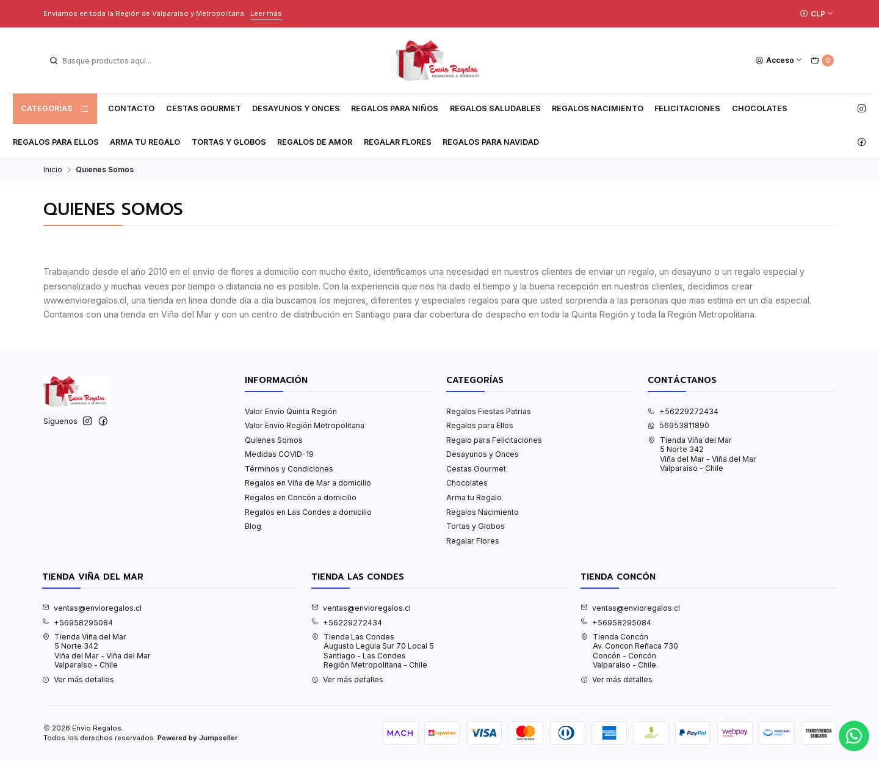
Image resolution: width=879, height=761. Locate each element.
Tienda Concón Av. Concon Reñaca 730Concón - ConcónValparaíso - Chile (629, 650)
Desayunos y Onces (296, 108)
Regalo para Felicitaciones (494, 440)
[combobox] (110, 60)
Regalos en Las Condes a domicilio (308, 512)
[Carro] (822, 60)
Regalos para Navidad (491, 142)
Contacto (131, 108)
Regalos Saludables (495, 108)
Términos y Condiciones (289, 468)
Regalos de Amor (314, 142)
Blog (253, 526)
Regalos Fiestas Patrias (488, 411)
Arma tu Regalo (145, 142)
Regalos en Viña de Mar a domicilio (308, 482)
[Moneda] (816, 13)
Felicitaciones (687, 108)
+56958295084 (77, 622)
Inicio (52, 169)
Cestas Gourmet (203, 108)
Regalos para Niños (394, 108)
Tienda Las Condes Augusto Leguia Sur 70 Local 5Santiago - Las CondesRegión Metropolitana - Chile (372, 650)
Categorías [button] (55, 109)
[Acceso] (779, 60)
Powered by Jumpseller (197, 738)
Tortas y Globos (229, 142)
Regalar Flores (398, 142)
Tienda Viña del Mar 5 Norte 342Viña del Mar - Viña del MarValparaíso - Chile (702, 454)
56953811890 (678, 425)
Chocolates (759, 108)
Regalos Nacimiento (597, 108)
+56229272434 (683, 411)
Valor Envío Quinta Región (291, 411)
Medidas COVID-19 (279, 454)
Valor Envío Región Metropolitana (304, 425)
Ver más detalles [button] (78, 679)
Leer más (266, 13)
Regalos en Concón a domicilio (300, 497)
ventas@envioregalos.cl (92, 608)
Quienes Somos (274, 440)
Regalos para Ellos (56, 142)
